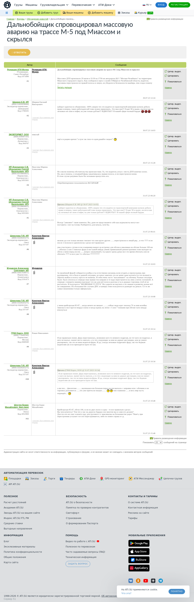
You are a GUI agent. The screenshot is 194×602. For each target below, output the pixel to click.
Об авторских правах (114, 596)
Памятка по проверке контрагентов (87, 507)
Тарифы (132, 518)
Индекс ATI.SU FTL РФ (16, 518)
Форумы (21, 19)
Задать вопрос (78, 564)
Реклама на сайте (138, 513)
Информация (13, 535)
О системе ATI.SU (138, 502)
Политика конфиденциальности (23, 552)
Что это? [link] (126, 593)
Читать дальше (64, 87)
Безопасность (76, 496)
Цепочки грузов (170, 478)
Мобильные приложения (146, 535)
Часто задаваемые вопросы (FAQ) (85, 552)
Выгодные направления (18, 528)
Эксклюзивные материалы (19, 546)
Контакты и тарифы (142, 496)
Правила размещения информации (166, 19)
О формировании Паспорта (82, 523)
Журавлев (37, 268)
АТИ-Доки (87, 478)
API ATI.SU (12, 484)
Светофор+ (72, 513)
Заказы (32, 478)
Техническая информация (81, 557)
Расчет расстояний (15, 502)
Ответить (20, 52)
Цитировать (173, 76)
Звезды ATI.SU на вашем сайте (22, 513)
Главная (10, 19)
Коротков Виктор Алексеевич (40, 237)
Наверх (168, 87)
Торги (49, 478)
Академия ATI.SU (13, 507)
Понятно (177, 591)
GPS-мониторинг (112, 478)
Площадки (12, 478)
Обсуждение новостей (37, 19)
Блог (6, 541)
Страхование (73, 518)
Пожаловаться (174, 81)
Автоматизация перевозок (23, 473)
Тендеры (67, 478)
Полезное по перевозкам (80, 546)
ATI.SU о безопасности (79, 502)
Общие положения (15, 557)
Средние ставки (13, 523)
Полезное (11, 496)
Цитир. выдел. (174, 71)
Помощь (72, 535)
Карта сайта (11, 562)
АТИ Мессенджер (141, 478)
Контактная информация (143, 507)
